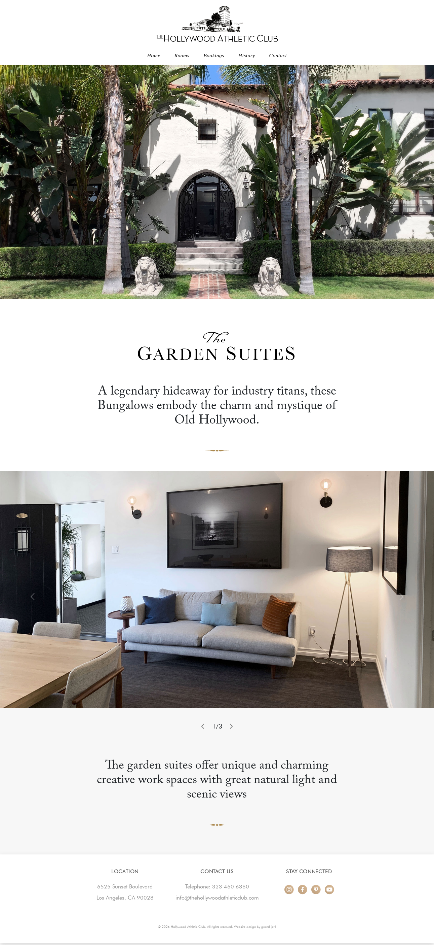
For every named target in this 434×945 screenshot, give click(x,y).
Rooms (182, 55)
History (246, 55)
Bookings (213, 55)
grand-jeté (268, 927)
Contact (278, 55)
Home (153, 55)
